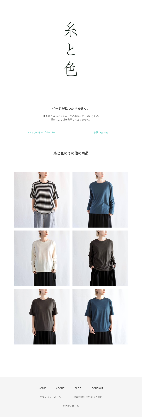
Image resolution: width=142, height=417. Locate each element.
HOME (42, 388)
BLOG (78, 388)
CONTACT (97, 388)
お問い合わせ (101, 132)
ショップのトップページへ (41, 132)
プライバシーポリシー (52, 397)
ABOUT (60, 388)
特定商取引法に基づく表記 (88, 397)
